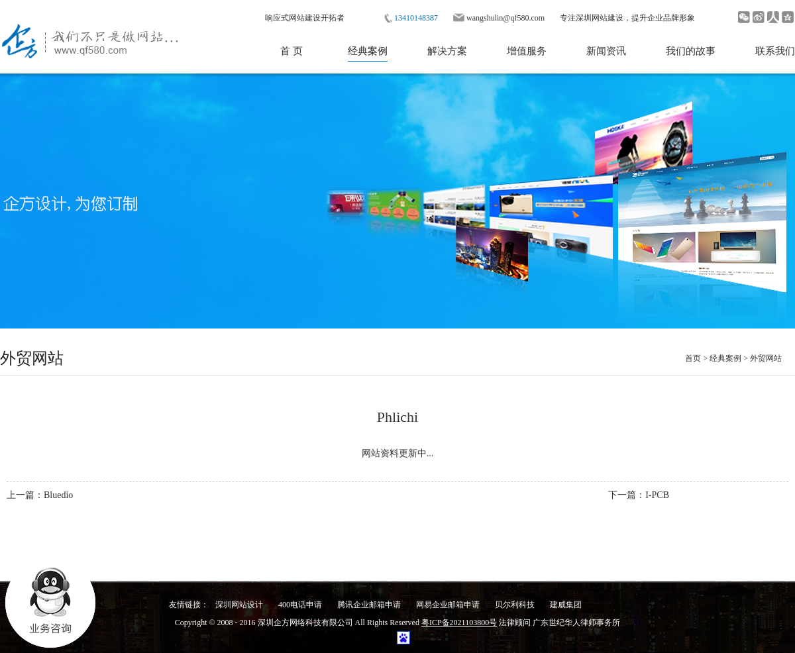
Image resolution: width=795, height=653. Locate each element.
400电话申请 (300, 604)
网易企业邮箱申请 (448, 604)
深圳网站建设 (599, 18)
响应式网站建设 (293, 18)
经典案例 (368, 51)
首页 (693, 358)
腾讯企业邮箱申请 (369, 604)
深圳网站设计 (239, 604)
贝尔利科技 (515, 604)
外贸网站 (766, 358)
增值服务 (527, 51)
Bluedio (58, 495)
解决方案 (447, 51)
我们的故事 (691, 51)
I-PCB (657, 495)
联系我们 (775, 51)
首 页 (291, 51)
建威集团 (566, 604)
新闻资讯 (606, 51)
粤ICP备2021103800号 (459, 622)
